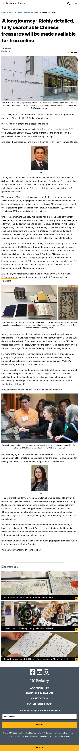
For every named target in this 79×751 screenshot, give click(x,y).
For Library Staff (39, 703)
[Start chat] (39, 747)
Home (3, 12)
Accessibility (39, 688)
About (11, 12)
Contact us (39, 698)
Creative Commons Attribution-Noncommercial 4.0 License (48, 736)
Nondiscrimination (39, 693)
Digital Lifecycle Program (13, 505)
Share (72, 52)
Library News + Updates (27, 12)
